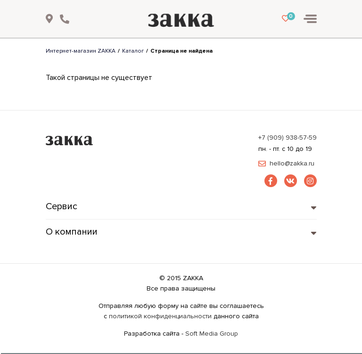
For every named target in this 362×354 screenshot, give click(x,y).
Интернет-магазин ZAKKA (80, 51)
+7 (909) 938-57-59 (287, 138)
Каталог (133, 51)
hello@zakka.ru (292, 163)
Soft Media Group (211, 334)
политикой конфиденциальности (160, 316)
